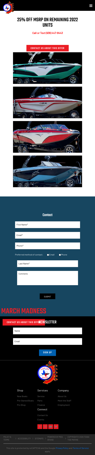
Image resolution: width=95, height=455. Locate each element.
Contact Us (42, 415)
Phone (64, 254)
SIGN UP (47, 353)
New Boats (22, 396)
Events (40, 419)
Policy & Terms (7, 438)
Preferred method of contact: (29, 254)
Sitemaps (39, 438)
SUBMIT (47, 296)
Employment (64, 405)
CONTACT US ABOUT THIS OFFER (48, 48)
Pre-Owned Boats (25, 400)
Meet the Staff (64, 400)
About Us (62, 396)
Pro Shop (21, 405)
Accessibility (24, 438)
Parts (39, 400)
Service (41, 396)
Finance (41, 405)
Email (51, 254)
